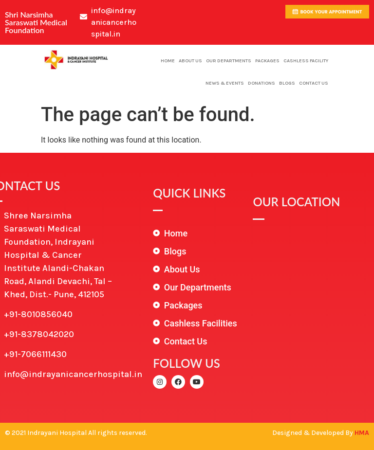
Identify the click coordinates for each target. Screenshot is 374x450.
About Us (190, 61)
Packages (267, 61)
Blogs (287, 83)
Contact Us (313, 83)
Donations (261, 83)
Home (168, 61)
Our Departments (228, 61)
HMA (362, 433)
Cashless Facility (305, 61)
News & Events (225, 83)
